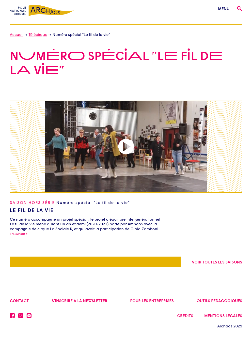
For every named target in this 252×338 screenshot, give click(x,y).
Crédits (185, 315)
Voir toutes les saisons (217, 262)
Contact (19, 300)
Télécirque (38, 34)
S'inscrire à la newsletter (79, 300)
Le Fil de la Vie (31, 210)
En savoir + (18, 234)
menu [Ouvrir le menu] (223, 8)
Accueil (16, 34)
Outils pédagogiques (219, 300)
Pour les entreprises (152, 300)
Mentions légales (223, 315)
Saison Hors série (70, 202)
